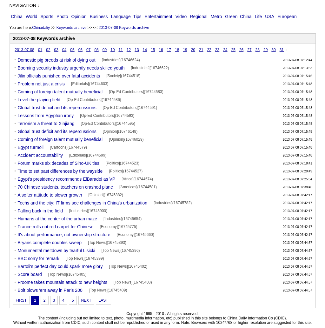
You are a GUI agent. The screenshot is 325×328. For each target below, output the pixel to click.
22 (209, 50)
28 (257, 50)
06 (80, 50)
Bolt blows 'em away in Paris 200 (50, 290)
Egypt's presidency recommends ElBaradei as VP (67, 179)
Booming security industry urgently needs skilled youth (71, 67)
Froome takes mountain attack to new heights (62, 282)
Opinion (78, 16)
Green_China (238, 16)
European (287, 16)
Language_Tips (126, 16)
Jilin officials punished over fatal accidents (59, 75)
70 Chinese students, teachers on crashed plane (65, 187)
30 (273, 50)
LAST (103, 300)
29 (265, 50)
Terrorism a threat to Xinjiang (46, 123)
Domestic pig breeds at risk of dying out (57, 60)
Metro (216, 16)
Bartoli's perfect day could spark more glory (60, 266)
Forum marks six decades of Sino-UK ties (59, 163)
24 (225, 50)
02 (48, 50)
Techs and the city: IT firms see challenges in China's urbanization (83, 202)
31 (282, 50)
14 (145, 50)
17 (169, 50)
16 (161, 50)
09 (105, 50)
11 (120, 50)
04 (64, 50)
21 (201, 50)
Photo (62, 16)
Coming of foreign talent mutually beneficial (60, 91)
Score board (30, 274)
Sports (46, 16)
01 (40, 50)
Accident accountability (40, 155)
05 (72, 50)
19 (185, 50)
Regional (198, 16)
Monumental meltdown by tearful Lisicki (56, 250)
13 (137, 50)
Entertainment (158, 16)
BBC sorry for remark (38, 258)
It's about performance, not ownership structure (64, 234)
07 (88, 50)
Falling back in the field (40, 210)
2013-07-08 (24, 50)
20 (193, 50)
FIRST (21, 300)
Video (181, 16)
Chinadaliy (41, 27)
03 (56, 50)
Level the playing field (39, 99)
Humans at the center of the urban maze (57, 218)
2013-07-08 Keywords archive (124, 27)
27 (249, 50)
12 (129, 50)
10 (112, 50)
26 (241, 50)
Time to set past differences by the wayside (60, 171)
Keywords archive (71, 27)
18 (177, 50)
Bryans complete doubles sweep (50, 242)
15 (153, 50)
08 (96, 50)
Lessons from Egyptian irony (46, 115)
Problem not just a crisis (41, 83)
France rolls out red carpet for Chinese (56, 226)
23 (217, 50)
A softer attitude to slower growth (50, 194)
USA (269, 16)
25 (233, 50)
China (17, 16)
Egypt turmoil (31, 147)
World (31, 16)
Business (99, 16)
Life (258, 16)
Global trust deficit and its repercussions (57, 107)
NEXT (86, 300)
